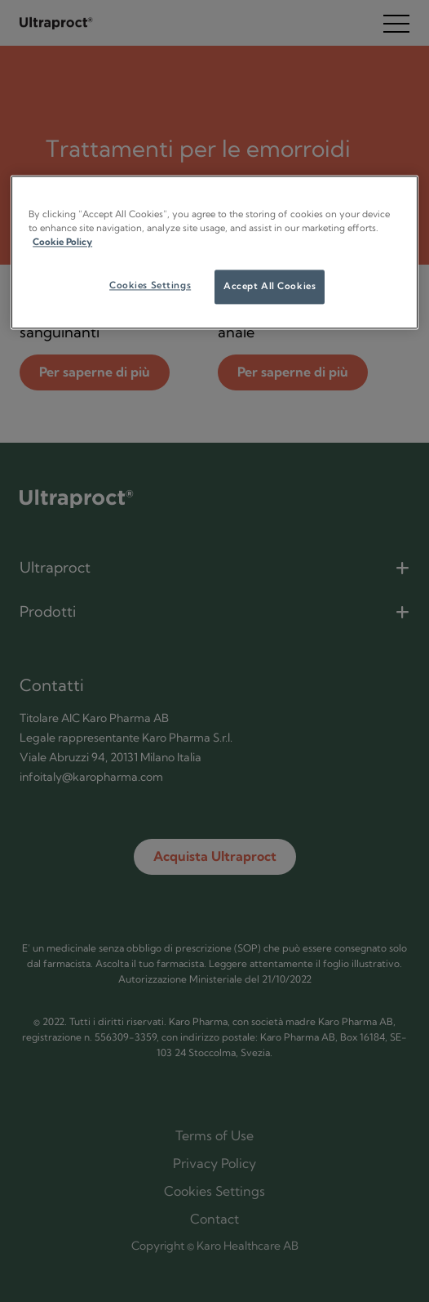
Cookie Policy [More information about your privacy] (62, 242)
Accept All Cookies (269, 286)
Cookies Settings (150, 286)
